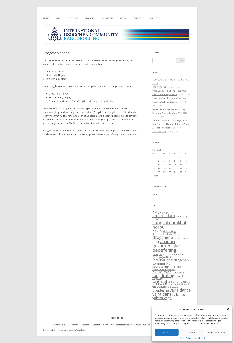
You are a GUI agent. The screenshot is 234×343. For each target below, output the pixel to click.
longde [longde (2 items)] (172, 267)
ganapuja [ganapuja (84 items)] (166, 241)
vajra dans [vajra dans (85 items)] (161, 294)
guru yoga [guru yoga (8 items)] (158, 257)
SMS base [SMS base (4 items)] (168, 284)
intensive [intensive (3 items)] (174, 257)
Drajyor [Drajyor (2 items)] (177, 234)
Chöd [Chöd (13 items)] (156, 219)
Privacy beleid (199, 338)
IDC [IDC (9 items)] (167, 257)
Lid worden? (154, 18)
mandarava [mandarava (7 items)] (159, 269)
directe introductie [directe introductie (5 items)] (162, 233)
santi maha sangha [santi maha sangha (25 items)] (167, 281)
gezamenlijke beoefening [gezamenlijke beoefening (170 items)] (166, 248)
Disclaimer (73, 324)
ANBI (154, 194)
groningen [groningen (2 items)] (157, 254)
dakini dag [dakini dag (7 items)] (169, 231)
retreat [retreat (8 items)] (179, 276)
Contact (137, 18)
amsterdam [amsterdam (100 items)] (163, 215)
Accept (166, 332)
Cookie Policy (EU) (100, 324)
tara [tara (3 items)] (154, 286)
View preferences (217, 332)
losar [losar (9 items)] (180, 267)
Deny (192, 332)
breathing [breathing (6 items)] (181, 216)
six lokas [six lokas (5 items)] (157, 284)
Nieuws (58, 18)
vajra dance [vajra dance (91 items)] (180, 290)
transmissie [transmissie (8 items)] (164, 286)
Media (123, 18)
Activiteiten (108, 18)
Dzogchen (90, 18)
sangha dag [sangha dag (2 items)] (157, 278)
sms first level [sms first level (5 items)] (181, 284)
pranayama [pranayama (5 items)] (178, 272)
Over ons (73, 18)
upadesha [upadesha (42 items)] (160, 290)
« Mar (155, 175)
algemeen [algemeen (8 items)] (169, 212)
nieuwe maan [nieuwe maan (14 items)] (161, 272)
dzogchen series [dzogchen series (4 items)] (179, 237)
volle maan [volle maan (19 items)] (180, 294)
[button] (227, 309)
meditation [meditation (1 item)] (170, 270)
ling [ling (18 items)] (166, 266)
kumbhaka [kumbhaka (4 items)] (157, 266)
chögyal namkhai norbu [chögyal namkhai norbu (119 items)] (169, 225)
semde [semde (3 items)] (186, 282)
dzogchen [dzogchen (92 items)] (161, 237)
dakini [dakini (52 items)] (157, 230)
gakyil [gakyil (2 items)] (154, 242)
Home (46, 18)
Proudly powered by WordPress (72, 330)
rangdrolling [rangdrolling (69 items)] (163, 275)
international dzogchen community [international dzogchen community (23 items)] (170, 261)
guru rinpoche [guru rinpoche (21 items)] (173, 254)
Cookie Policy (185, 338)
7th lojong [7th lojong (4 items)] (157, 212)
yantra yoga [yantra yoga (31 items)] (162, 297)
